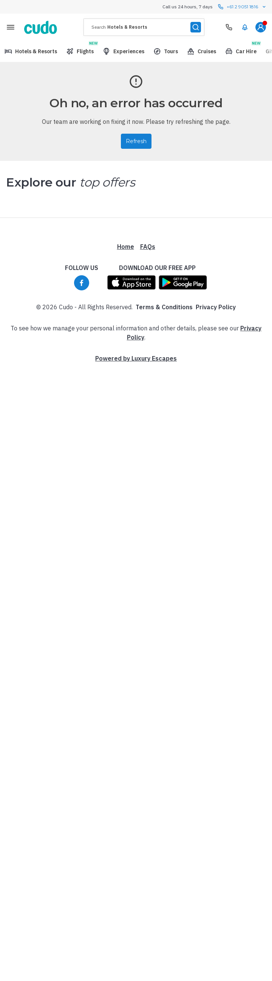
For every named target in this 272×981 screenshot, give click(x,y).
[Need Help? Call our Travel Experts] (229, 27)
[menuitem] (244, 27)
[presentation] (144, 27)
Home (125, 246)
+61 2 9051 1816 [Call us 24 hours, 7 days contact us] (242, 7)
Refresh (136, 141)
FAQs (147, 246)
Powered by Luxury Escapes (136, 358)
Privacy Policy (216, 307)
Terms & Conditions (164, 307)
